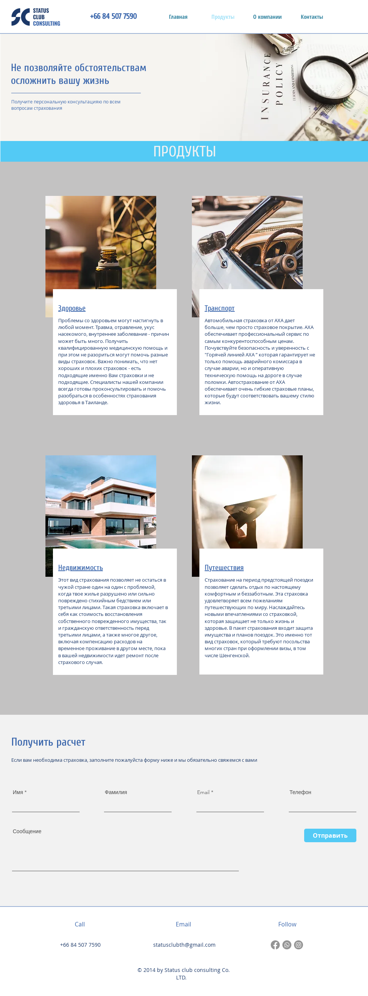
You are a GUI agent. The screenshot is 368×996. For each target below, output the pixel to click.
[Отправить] (330, 835)
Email (203, 792)
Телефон (300, 792)
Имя (18, 792)
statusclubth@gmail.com (184, 944)
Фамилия (116, 792)
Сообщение (27, 831)
